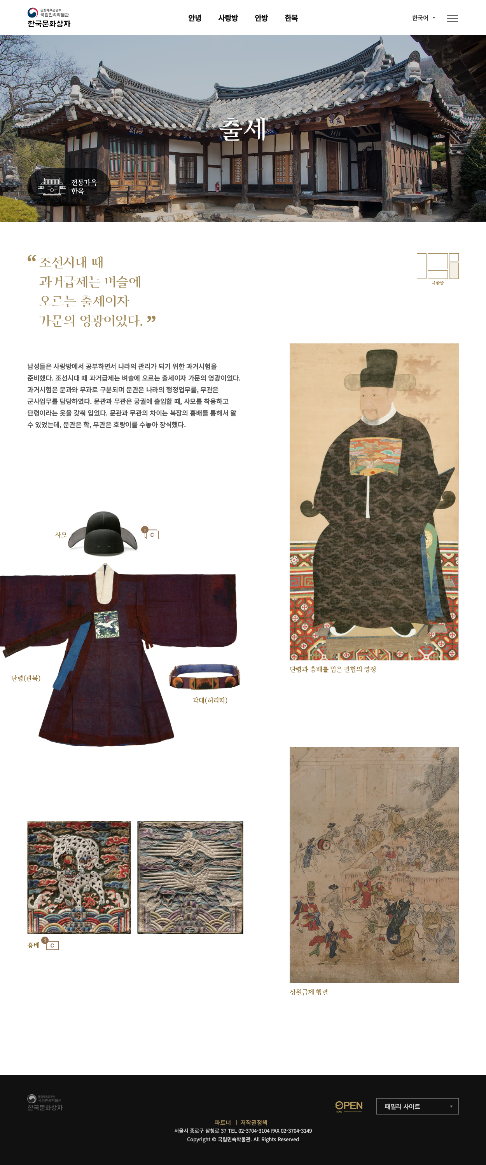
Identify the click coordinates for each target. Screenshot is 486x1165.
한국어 (420, 18)
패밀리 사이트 (402, 1106)
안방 (261, 17)
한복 (291, 17)
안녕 (194, 17)
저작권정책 (253, 1122)
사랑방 (228, 17)
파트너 (223, 1122)
